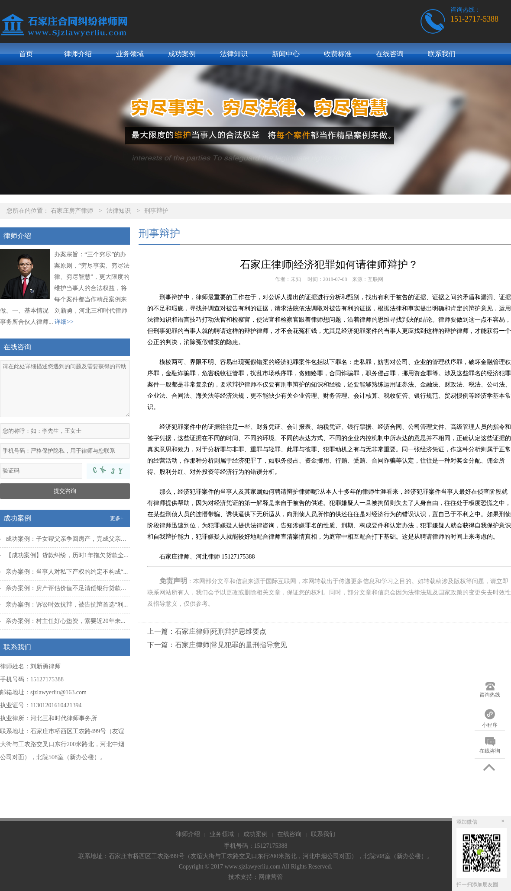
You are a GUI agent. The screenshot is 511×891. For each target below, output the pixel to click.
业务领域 (130, 53)
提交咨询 (65, 491)
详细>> (64, 322)
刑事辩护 (156, 211)
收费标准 (338, 53)
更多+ (116, 518)
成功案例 (182, 53)
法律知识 (234, 53)
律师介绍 (78, 53)
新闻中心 (286, 53)
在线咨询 (390, 53)
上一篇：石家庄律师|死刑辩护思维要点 (206, 631)
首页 (26, 53)
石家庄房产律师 (72, 211)
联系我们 (442, 53)
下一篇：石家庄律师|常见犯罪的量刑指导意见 (217, 644)
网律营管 (271, 877)
